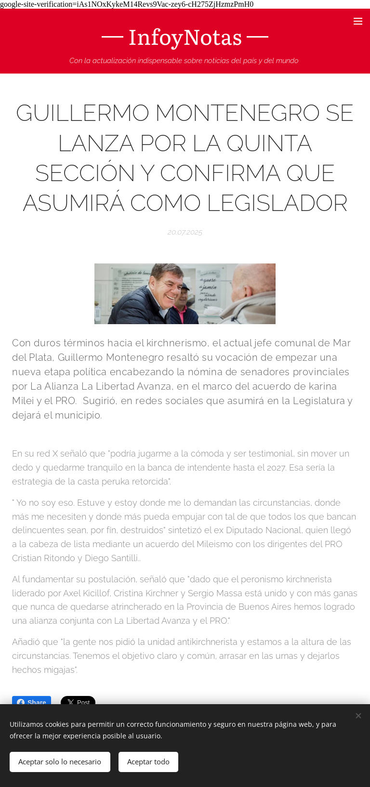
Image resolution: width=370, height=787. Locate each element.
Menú (358, 21)
